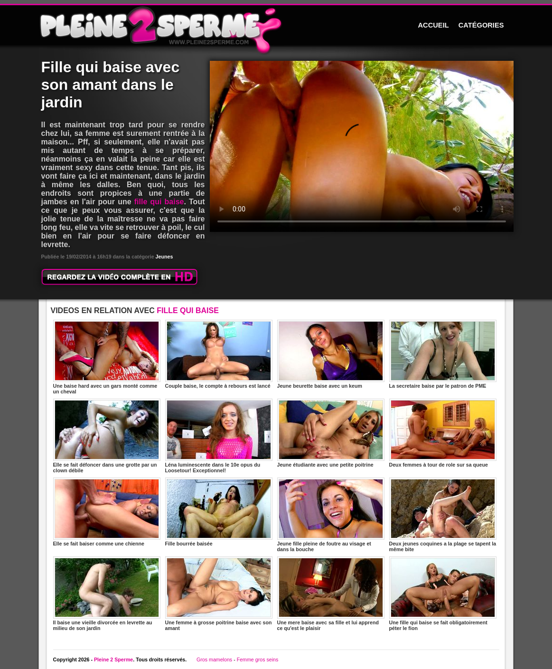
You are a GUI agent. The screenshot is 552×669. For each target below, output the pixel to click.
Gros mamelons (214, 659)
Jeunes (164, 256)
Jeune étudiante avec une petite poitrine (330, 433)
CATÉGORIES (481, 25)
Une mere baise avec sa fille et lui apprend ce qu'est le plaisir (330, 593)
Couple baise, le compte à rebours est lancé (218, 354)
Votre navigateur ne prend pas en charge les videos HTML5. (362, 146)
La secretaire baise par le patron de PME (442, 354)
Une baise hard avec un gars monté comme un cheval (106, 357)
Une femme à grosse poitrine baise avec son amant (218, 593)
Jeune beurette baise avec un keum (330, 354)
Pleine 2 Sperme (113, 659)
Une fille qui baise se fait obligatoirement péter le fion (442, 593)
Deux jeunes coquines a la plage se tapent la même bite (442, 515)
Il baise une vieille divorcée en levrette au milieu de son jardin (106, 593)
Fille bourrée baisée (218, 512)
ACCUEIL (433, 25)
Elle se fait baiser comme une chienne (106, 512)
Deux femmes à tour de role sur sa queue (442, 433)
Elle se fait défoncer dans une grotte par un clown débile (106, 436)
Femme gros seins (258, 659)
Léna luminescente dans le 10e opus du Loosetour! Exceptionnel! (218, 436)
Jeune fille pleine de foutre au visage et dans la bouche (330, 515)
